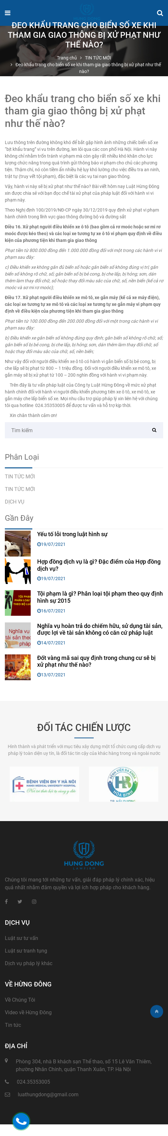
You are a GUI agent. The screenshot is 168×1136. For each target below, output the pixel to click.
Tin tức (13, 1025)
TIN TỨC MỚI (20, 477)
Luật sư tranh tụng (26, 951)
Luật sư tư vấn (21, 938)
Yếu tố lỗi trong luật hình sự (72, 534)
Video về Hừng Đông (28, 1012)
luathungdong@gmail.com (48, 1094)
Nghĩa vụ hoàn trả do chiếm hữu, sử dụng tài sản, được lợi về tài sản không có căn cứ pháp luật (100, 629)
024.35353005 (50, 405)
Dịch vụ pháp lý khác (28, 963)
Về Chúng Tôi (20, 1000)
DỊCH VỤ (14, 502)
